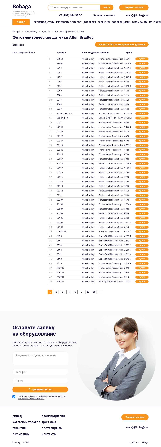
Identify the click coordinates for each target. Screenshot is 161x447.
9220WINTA (62, 118)
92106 (60, 213)
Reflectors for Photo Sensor (111, 68)
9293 (59, 81)
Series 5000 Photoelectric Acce (111, 236)
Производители (44, 22)
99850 (60, 63)
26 (94, 292)
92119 (60, 159)
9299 (59, 68)
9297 (59, 77)
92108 (60, 204)
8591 (59, 254)
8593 (59, 245)
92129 (60, 131)
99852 (60, 59)
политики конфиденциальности (50, 396)
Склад (21, 22)
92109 (60, 200)
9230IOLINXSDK (64, 113)
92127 (60, 140)
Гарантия (104, 22)
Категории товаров (68, 22)
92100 (60, 227)
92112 (60, 190)
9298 (59, 72)
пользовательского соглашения (31, 398)
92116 (60, 172)
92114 (60, 181)
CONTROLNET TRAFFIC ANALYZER (111, 118)
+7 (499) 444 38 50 (70, 15)
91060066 (61, 231)
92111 (60, 195)
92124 (60, 154)
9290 (59, 90)
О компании (140, 22)
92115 (60, 177)
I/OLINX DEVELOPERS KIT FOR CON (111, 113)
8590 (59, 259)
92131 (60, 122)
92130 (60, 127)
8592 (59, 249)
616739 (60, 268)
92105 (60, 218)
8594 (59, 240)
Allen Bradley (31, 31)
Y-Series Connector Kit (109, 231)
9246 (59, 104)
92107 (60, 209)
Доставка (89, 22)
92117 (60, 168)
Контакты (49, 434)
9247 (59, 100)
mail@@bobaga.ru (137, 15)
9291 (59, 86)
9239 (59, 109)
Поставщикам (121, 22)
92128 (60, 136)
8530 (59, 263)
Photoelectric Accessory (110, 150)
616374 (60, 281)
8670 (59, 236)
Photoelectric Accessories (111, 59)
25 (88, 292)
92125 (60, 150)
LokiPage (144, 442)
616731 (60, 277)
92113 (60, 186)
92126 (60, 145)
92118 (60, 163)
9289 (59, 95)
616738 (60, 272)
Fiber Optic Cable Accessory (111, 281)
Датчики (46, 31)
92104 (60, 222)
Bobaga (21, 6)
